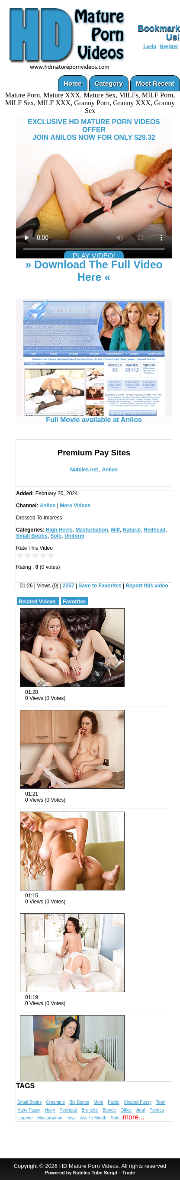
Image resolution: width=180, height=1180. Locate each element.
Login (149, 46)
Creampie (55, 1102)
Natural (132, 530)
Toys (71, 1118)
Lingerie (25, 1118)
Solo (55, 536)
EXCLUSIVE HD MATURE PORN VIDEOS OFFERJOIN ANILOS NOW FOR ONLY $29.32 (94, 129)
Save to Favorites (99, 586)
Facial (113, 1102)
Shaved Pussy (137, 1102)
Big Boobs (79, 1102)
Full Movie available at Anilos (94, 416)
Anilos (110, 470)
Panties (156, 1110)
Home (73, 83)
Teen (161, 1102)
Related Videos (37, 602)
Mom (98, 1102)
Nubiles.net (84, 470)
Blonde (109, 1110)
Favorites (74, 602)
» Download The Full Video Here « (94, 270)
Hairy (50, 1110)
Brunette (90, 1110)
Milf (115, 530)
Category (109, 83)
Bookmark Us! (159, 32)
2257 (68, 586)
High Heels (59, 530)
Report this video (147, 586)
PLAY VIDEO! (94, 256)
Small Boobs (32, 536)
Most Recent (155, 83)
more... (134, 1117)
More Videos (75, 506)
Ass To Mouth (93, 1118)
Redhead (155, 530)
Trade (128, 1172)
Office (126, 1110)
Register (169, 46)
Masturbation (91, 530)
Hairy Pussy (28, 1110)
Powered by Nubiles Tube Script (81, 1172)
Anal (140, 1110)
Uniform (74, 536)
